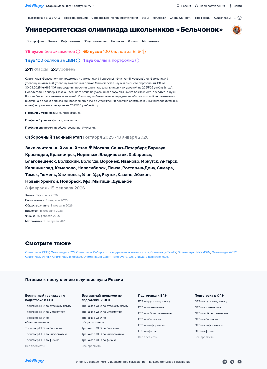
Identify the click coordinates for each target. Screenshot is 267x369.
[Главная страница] (34, 6)
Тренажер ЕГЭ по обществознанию (37, 320)
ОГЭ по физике (205, 331)
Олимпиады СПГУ (37, 252)
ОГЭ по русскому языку (211, 301)
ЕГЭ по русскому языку (154, 301)
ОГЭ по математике (208, 307)
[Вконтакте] (224, 362)
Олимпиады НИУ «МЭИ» (194, 252)
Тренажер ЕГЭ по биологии (43, 328)
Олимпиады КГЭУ (63, 252)
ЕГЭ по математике (151, 307)
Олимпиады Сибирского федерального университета (112, 252)
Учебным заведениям (91, 362)
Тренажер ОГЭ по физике (99, 340)
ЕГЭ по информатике (152, 325)
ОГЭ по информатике (209, 325)
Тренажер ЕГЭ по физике (42, 340)
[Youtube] (239, 362)
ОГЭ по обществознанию (212, 313)
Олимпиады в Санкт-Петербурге (105, 257)
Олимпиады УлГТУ (224, 252)
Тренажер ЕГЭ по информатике (46, 334)
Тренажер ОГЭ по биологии (101, 328)
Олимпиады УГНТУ (38, 257)
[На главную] (34, 362)
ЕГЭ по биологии (149, 319)
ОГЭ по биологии (206, 319)
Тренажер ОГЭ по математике (102, 312)
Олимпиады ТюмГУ (163, 252)
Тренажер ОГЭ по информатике (103, 334)
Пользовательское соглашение (169, 362)
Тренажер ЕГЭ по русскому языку (48, 306)
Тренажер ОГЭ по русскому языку (105, 306)
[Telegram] (232, 362)
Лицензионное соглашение (127, 362)
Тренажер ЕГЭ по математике (45, 312)
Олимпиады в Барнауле (145, 257)
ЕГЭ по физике (148, 331)
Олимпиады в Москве (67, 257)
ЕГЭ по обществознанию (155, 313)
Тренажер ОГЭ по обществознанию (94, 320)
